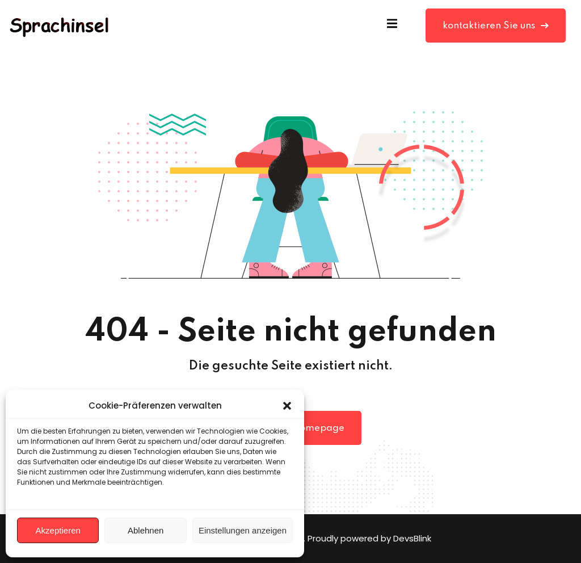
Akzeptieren (58, 530)
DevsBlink (412, 538)
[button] (287, 405)
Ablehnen (145, 530)
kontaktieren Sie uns (496, 26)
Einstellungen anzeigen (243, 530)
